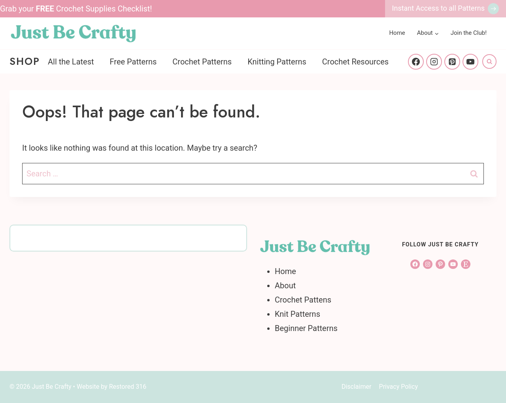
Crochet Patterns (202, 61)
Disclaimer (356, 386)
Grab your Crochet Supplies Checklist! (76, 8)
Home (397, 32)
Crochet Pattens (303, 300)
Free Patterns (133, 61)
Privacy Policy (398, 386)
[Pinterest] (452, 62)
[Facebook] (416, 62)
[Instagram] (434, 62)
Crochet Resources (355, 61)
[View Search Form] (489, 61)
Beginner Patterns (306, 328)
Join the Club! (469, 32)
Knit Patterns (297, 314)
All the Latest (71, 61)
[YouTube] (470, 62)
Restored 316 (128, 386)
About (285, 285)
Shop (24, 61)
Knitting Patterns (276, 61)
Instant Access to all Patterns (438, 8)
